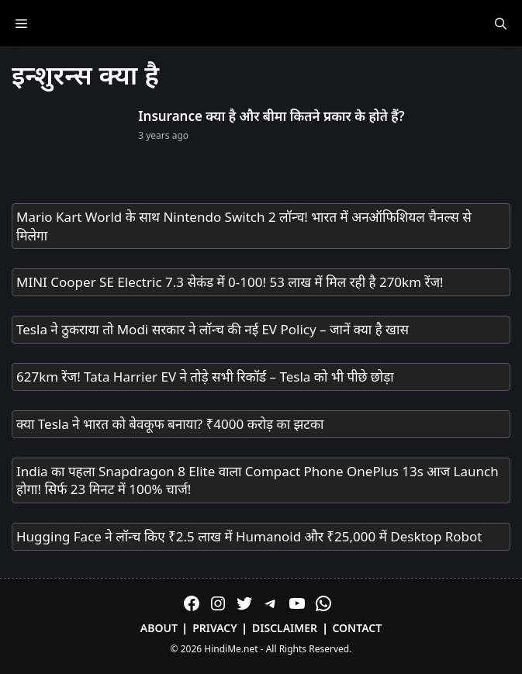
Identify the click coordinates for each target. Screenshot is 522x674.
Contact (357, 627)
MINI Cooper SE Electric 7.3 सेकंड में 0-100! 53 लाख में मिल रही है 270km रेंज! (230, 282)
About (159, 627)
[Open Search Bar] (500, 23)
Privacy (214, 627)
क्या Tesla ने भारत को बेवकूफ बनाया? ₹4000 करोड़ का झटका (169, 424)
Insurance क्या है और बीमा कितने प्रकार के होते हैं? (271, 116)
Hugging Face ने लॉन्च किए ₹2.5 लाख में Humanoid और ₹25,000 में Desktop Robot (249, 536)
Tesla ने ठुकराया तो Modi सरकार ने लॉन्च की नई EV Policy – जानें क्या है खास (212, 329)
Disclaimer (284, 627)
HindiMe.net (231, 648)
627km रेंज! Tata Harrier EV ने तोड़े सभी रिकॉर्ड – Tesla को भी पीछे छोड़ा (205, 376)
